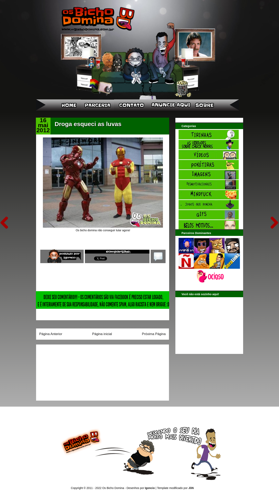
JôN (191, 488)
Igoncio (150, 488)
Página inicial (102, 334)
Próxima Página (154, 334)
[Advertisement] (64, 371)
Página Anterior (50, 334)
